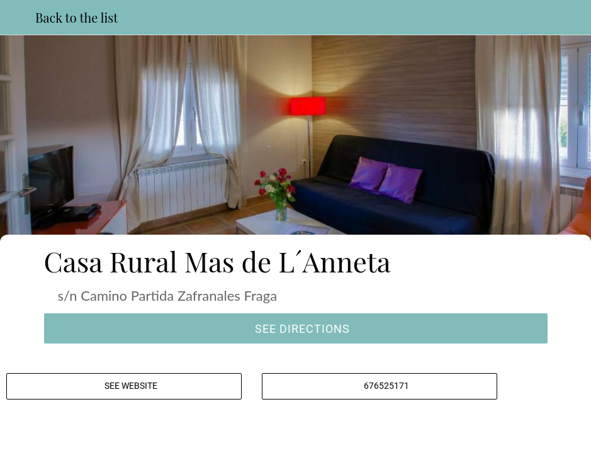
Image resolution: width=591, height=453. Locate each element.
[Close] (17, 17)
